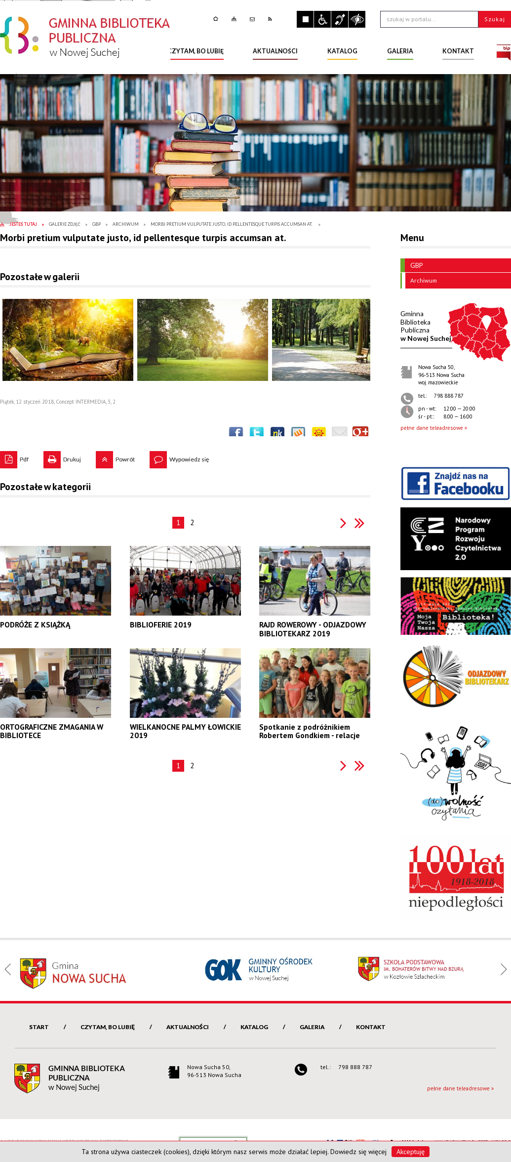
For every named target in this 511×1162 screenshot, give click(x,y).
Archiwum (421, 281)
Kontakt (371, 1027)
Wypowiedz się (179, 457)
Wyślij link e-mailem (340, 434)
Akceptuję (410, 1151)
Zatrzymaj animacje (305, 19)
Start (39, 1027)
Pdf (14, 457)
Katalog (254, 1027)
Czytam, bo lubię (107, 1027)
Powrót (115, 457)
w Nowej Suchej (425, 326)
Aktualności (187, 1027)
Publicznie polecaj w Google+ (360, 434)
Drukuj (62, 457)
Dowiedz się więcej (358, 1151)
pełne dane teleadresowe (431, 427)
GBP (411, 265)
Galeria (312, 1027)
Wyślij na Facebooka (236, 434)
